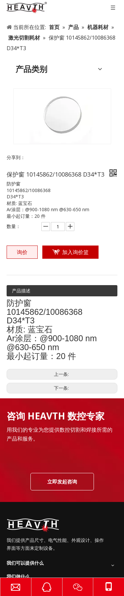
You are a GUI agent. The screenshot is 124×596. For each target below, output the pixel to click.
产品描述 (21, 290)
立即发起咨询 (62, 481)
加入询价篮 (75, 252)
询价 (22, 252)
